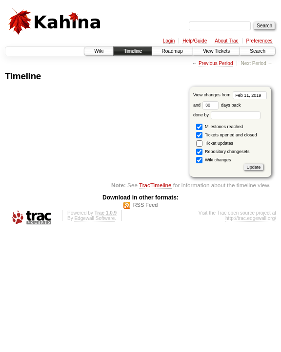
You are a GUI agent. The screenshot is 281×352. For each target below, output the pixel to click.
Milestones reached (219, 127)
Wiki (98, 51)
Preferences (259, 41)
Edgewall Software (94, 218)
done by (227, 114)
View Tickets (216, 51)
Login (169, 41)
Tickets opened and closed (226, 135)
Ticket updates (214, 143)
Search (257, 51)
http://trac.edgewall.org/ (250, 218)
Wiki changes (213, 160)
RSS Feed (145, 205)
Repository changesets (222, 152)
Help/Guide (194, 41)
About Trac (226, 41)
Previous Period (216, 63)
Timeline (132, 51)
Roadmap (172, 51)
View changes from (230, 94)
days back (221, 105)
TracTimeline (155, 185)
